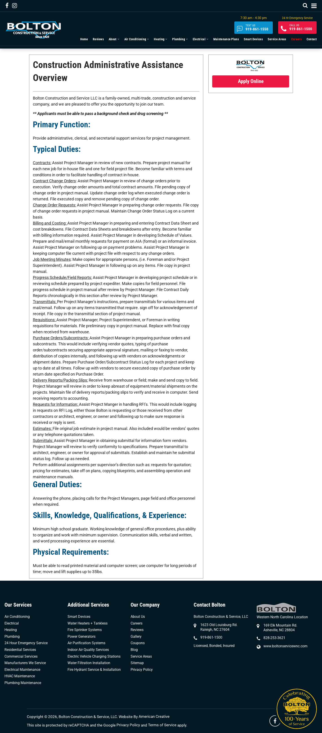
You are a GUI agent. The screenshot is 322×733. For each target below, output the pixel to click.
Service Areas (141, 656)
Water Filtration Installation (89, 663)
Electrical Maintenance (22, 669)
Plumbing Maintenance (22, 683)
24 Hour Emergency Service (26, 643)
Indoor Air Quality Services (88, 650)
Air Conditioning (17, 616)
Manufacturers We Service (25, 663)
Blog (134, 650)
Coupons (138, 643)
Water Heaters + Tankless (88, 623)
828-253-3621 (274, 638)
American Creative (154, 716)
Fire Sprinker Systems (85, 630)
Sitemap (137, 663)
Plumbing (12, 636)
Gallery (136, 636)
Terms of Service (162, 725)
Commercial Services (21, 656)
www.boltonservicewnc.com (285, 646)
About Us (138, 616)
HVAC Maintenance (19, 676)
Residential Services (20, 650)
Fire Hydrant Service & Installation (94, 669)
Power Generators (81, 636)
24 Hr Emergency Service (296, 18)
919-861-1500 (299, 28)
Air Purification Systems (86, 643)
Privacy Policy (142, 669)
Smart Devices (79, 616)
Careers (136, 623)
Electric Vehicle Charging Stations (94, 656)
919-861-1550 (253, 28)
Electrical (11, 623)
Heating (10, 630)
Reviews (137, 630)
